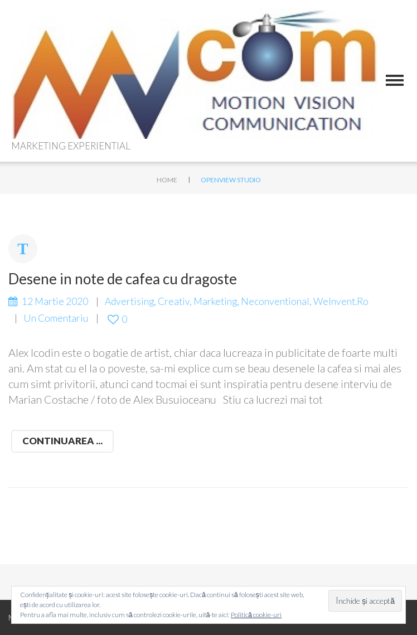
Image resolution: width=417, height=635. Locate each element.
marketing (215, 301)
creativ (174, 301)
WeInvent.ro (340, 301)
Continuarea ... (62, 441)
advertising (129, 301)
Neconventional (275, 301)
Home (167, 180)
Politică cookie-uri (256, 614)
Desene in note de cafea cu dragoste (122, 279)
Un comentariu (55, 318)
